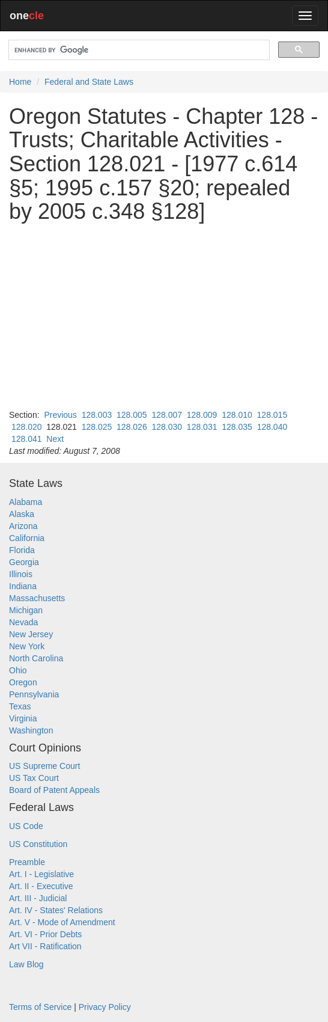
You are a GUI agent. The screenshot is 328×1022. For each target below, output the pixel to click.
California (26, 538)
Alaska (21, 514)
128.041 (26, 439)
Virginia (23, 718)
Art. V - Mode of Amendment (62, 922)
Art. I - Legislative (41, 874)
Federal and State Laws (88, 82)
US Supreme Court (44, 766)
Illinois (20, 574)
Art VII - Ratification (45, 946)
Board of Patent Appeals (54, 790)
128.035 (237, 427)
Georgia (24, 562)
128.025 (97, 427)
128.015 (272, 415)
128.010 (237, 415)
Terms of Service (40, 1007)
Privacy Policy (105, 1007)
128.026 (132, 427)
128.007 (166, 415)
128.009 (202, 415)
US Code (26, 826)
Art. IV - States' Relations (56, 910)
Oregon (23, 682)
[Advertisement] (164, 316)
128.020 (26, 427)
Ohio (18, 670)
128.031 (202, 427)
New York (26, 646)
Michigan (26, 610)
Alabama (25, 502)
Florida (22, 550)
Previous (60, 415)
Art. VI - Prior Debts (45, 934)
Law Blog (26, 964)
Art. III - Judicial (38, 898)
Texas (20, 706)
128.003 (97, 415)
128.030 (166, 427)
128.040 (272, 427)
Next (55, 439)
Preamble (27, 862)
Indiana (23, 586)
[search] (137, 50)
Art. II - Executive (41, 886)
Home (20, 82)
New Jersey (31, 634)
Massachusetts (37, 598)
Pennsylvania (34, 694)
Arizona (23, 526)
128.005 (132, 415)
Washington (31, 730)
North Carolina (36, 658)
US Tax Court (34, 778)
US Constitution (38, 844)
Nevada (23, 622)
